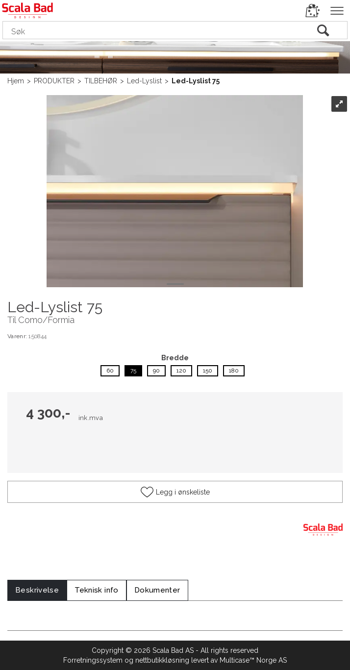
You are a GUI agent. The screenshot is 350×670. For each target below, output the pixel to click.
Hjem (15, 81)
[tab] (37, 590)
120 (181, 370)
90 (156, 370)
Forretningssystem (93, 660)
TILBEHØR (100, 81)
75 (133, 370)
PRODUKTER (54, 81)
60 (110, 370)
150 (207, 370)
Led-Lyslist (144, 81)
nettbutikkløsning (162, 660)
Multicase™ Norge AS (253, 660)
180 (234, 370)
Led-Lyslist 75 (196, 81)
